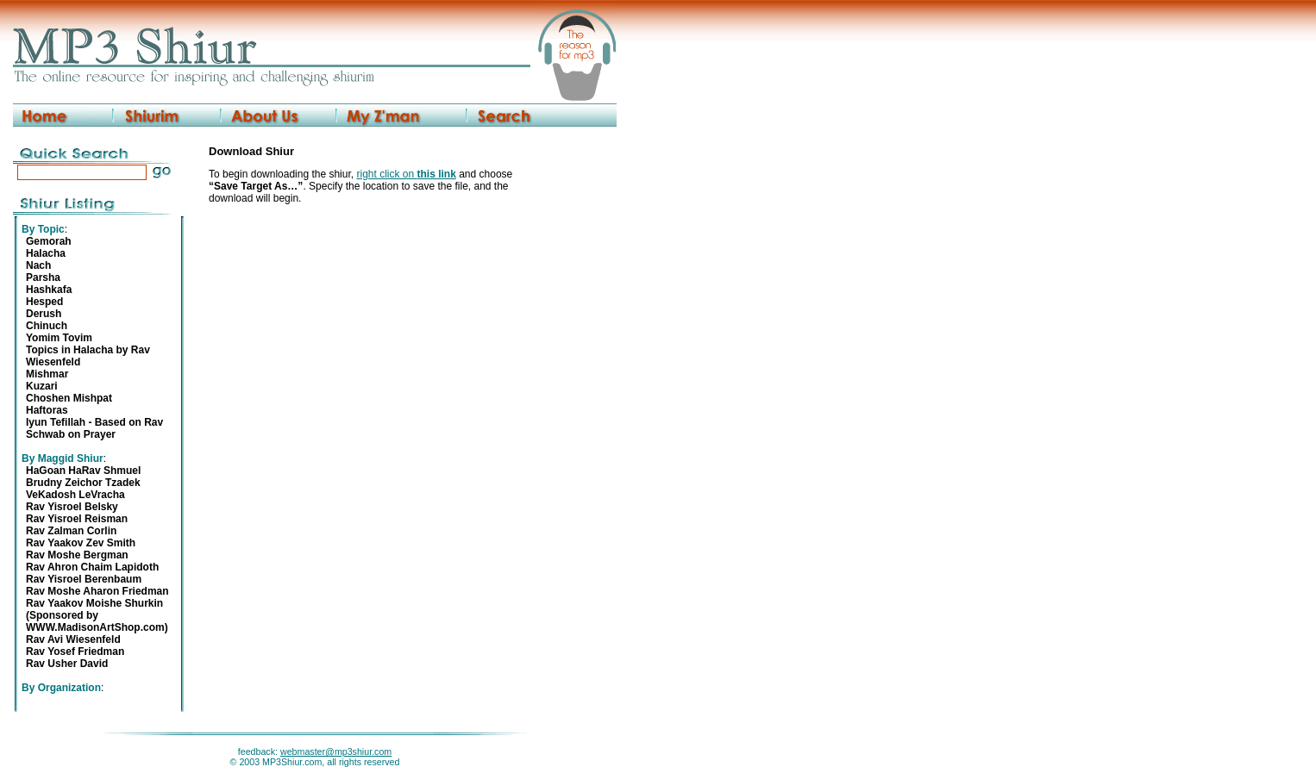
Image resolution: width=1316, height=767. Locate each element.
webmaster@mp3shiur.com (336, 751)
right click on (405, 174)
